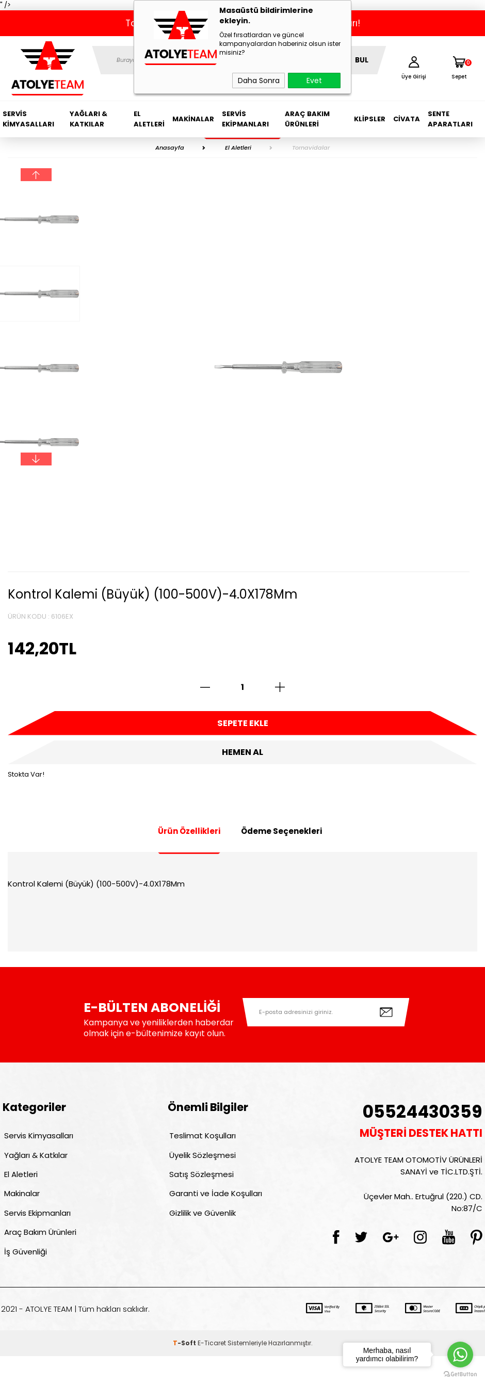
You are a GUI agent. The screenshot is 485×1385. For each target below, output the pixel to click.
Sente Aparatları (450, 119)
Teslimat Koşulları (201, 1145)
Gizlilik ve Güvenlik (201, 1234)
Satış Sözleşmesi (200, 1190)
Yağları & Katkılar (88, 119)
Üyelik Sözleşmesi (201, 1168)
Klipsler (369, 119)
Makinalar (193, 119)
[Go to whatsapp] (460, 1354)
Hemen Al (242, 758)
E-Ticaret (212, 1371)
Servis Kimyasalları (28, 119)
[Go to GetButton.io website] (460, 1374)
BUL (361, 60)
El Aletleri (149, 119)
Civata (406, 119)
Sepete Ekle (242, 725)
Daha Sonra (259, 80)
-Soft (185, 1371)
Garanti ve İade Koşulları (214, 1212)
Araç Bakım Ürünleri (307, 119)
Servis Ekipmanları (245, 119)
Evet (314, 80)
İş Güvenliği (24, 1279)
